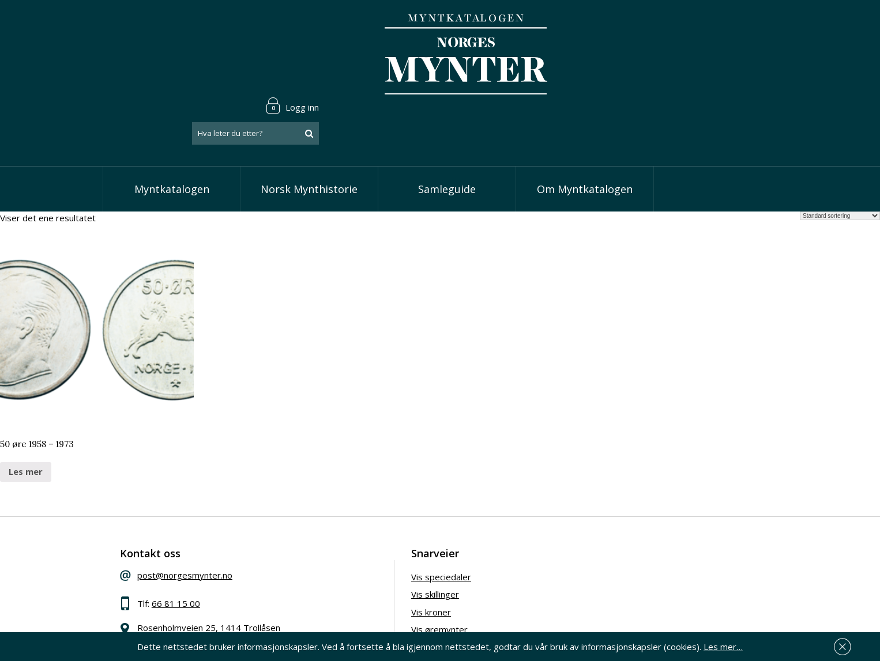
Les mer (26, 415)
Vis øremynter (376, 574)
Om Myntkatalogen (585, 132)
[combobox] (705, 53)
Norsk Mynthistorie (309, 132)
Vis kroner (368, 556)
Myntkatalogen (171, 132)
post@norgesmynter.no (187, 520)
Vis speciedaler (378, 521)
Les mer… (723, 646)
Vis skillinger (372, 539)
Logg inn (742, 25)
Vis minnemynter (381, 592)
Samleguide (447, 132)
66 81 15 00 (179, 548)
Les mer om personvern (621, 585)
